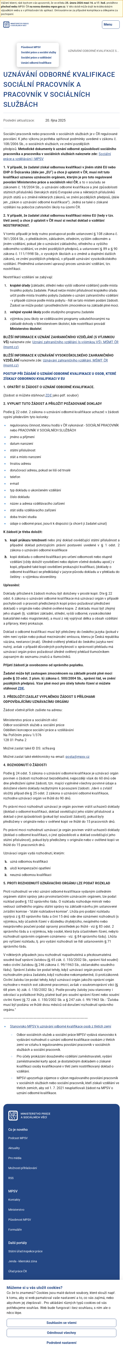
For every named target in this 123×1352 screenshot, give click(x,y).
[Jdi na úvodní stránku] (16, 24)
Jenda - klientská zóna (22, 1261)
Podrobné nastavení (61, 1343)
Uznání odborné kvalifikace (36, 62)
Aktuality (14, 1148)
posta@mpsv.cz (77, 757)
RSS (11, 1178)
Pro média (14, 1158)
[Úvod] (5, 51)
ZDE (48, 395)
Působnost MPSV (31, 47)
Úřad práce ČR (17, 1271)
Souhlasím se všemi (62, 1323)
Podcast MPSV (18, 1138)
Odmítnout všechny (61, 1333)
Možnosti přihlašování (22, 1168)
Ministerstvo (16, 1209)
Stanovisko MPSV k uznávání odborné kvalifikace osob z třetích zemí (60, 1026)
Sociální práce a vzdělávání (36, 57)
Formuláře (15, 1229)
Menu (111, 24)
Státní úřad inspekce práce (25, 1251)
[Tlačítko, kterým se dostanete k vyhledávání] (98, 24)
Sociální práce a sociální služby (38, 52)
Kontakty (14, 1199)
